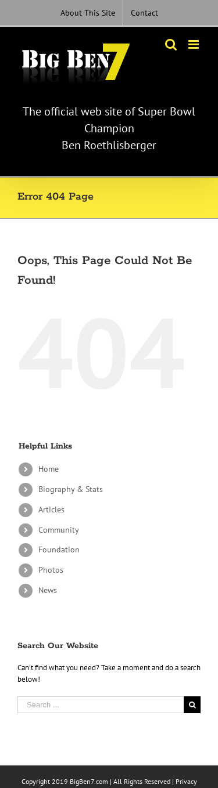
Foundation (59, 549)
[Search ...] (100, 704)
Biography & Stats (70, 489)
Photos (50, 570)
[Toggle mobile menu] (194, 44)
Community (58, 530)
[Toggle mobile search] (171, 44)
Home (48, 469)
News (47, 590)
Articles (51, 509)
